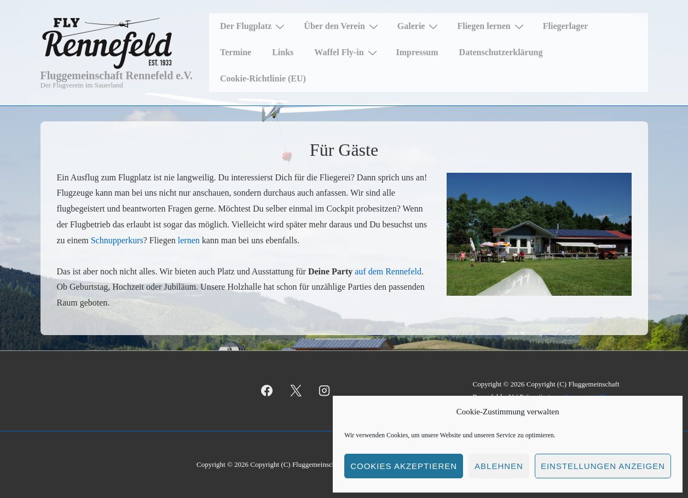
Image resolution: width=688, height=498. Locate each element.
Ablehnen (499, 466)
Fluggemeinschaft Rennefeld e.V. (117, 75)
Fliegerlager (565, 26)
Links (282, 52)
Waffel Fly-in (346, 52)
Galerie (419, 26)
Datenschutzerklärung (501, 52)
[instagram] (324, 390)
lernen (189, 240)
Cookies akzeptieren (403, 466)
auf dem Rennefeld (388, 271)
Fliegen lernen (491, 26)
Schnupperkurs (117, 240)
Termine (235, 52)
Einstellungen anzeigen (603, 466)
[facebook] (267, 390)
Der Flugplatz (253, 26)
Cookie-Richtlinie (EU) (263, 78)
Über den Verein (342, 26)
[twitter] (295, 390)
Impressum (417, 52)
